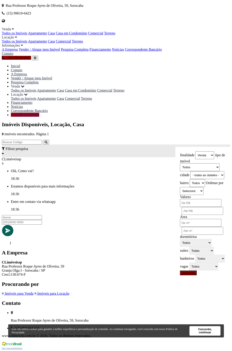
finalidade (187, 155)
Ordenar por (215, 183)
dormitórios (188, 237)
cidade (184, 175)
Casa (51, 33)
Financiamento (100, 49)
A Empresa (10, 49)
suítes (184, 250)
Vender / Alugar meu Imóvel (39, 49)
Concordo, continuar (205, 331)
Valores (185, 197)
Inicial (15, 66)
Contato (7, 53)
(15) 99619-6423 (16, 58)
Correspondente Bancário (143, 49)
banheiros (187, 258)
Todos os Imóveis (14, 33)
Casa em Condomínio (71, 33)
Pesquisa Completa (75, 49)
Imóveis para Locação (51, 293)
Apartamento (37, 33)
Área (183, 217)
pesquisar (188, 273)
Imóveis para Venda (18, 293)
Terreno (109, 33)
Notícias (118, 49)
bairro (184, 183)
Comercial (95, 33)
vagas (184, 266)
